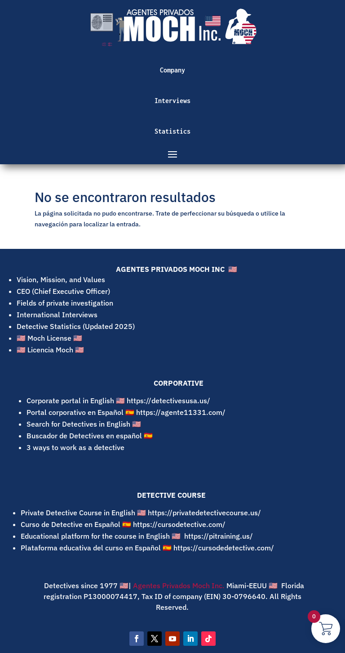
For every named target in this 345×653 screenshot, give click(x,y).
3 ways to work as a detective (75, 447)
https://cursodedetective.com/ (223, 547)
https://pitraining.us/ (218, 535)
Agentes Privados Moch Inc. (178, 585)
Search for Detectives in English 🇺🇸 (86, 423)
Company (172, 70)
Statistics (172, 131)
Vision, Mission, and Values (61, 279)
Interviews (172, 100)
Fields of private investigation (65, 302)
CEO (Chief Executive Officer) (63, 291)
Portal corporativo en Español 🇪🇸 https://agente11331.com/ (127, 412)
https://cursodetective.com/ (179, 524)
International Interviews (57, 314)
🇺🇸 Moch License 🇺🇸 (49, 337)
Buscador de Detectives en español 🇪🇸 (91, 435)
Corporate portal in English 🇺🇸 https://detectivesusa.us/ (118, 400)
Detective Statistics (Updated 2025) (76, 326)
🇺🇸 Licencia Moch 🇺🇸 (50, 349)
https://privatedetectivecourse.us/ (204, 512)
